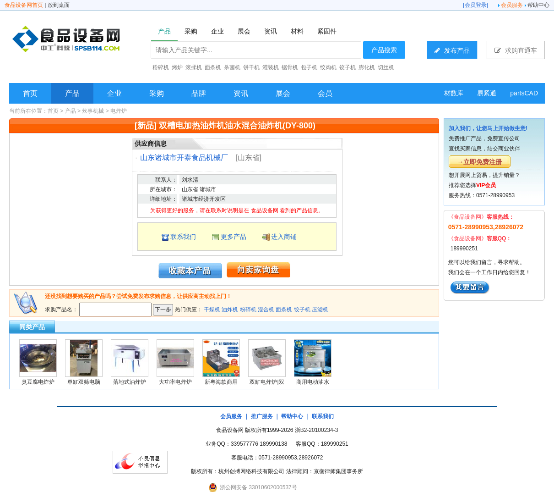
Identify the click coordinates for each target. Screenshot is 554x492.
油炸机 (230, 309)
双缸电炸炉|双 (267, 382)
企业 (114, 93)
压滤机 (320, 309)
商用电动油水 (312, 382)
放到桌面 (59, 5)
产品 (72, 93)
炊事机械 (93, 111)
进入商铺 (284, 236)
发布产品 (452, 50)
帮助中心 (538, 5)
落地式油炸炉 (129, 382)
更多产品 (233, 236)
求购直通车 (515, 50)
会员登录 (476, 5)
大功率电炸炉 (175, 382)
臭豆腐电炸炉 (38, 382)
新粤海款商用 (221, 382)
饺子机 (302, 309)
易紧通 (486, 93)
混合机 (266, 309)
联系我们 (183, 236)
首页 (30, 93)
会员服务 (512, 5)
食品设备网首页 (24, 5)
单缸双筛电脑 (83, 382)
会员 (325, 93)
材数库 (453, 93)
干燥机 (212, 309)
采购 (156, 93)
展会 (283, 93)
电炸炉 (118, 111)
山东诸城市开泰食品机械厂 (184, 157)
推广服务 (262, 416)
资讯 (241, 93)
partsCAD (524, 93)
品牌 (198, 93)
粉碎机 (248, 309)
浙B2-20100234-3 (316, 430)
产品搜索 (384, 50)
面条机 (284, 309)
